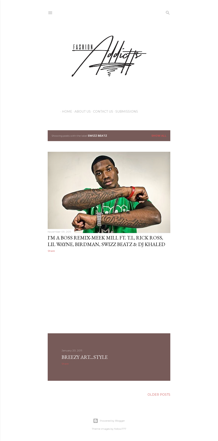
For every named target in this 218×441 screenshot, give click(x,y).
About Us (81, 111)
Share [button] (51, 250)
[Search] (167, 12)
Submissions (125, 111)
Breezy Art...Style (85, 357)
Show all (158, 135)
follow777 (120, 428)
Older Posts (159, 395)
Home (65, 111)
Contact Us (102, 111)
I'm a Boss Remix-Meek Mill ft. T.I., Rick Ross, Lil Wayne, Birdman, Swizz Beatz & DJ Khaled (106, 241)
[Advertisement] (109, 293)
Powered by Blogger (109, 420)
